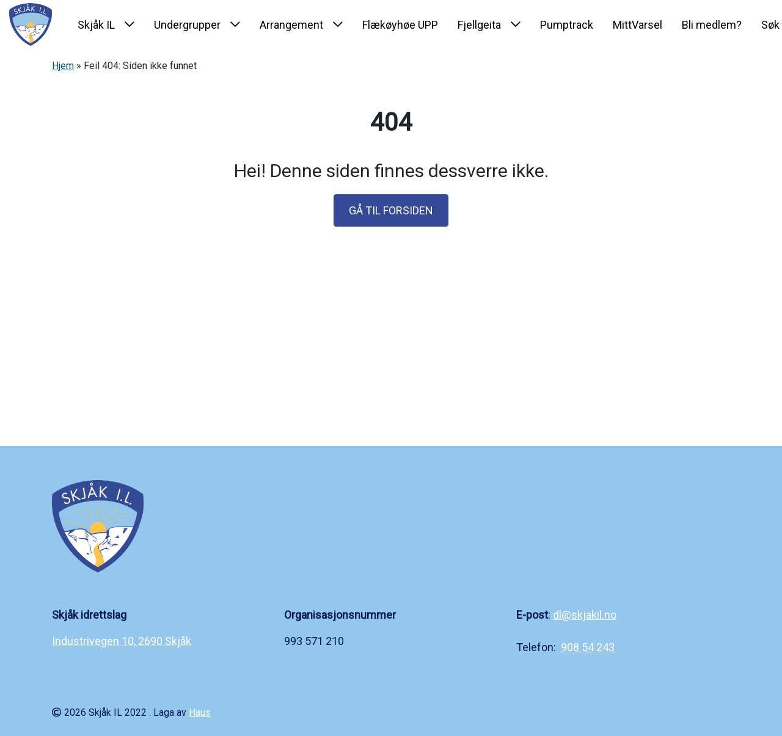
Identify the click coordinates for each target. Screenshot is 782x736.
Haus (200, 712)
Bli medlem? (712, 24)
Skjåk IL (96, 24)
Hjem (63, 65)
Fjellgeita (479, 24)
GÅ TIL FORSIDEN (391, 210)
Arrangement (291, 24)
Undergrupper (187, 24)
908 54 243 (588, 647)
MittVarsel (637, 24)
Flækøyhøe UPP (400, 24)
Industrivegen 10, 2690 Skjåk (121, 641)
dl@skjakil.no (584, 614)
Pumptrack (566, 24)
